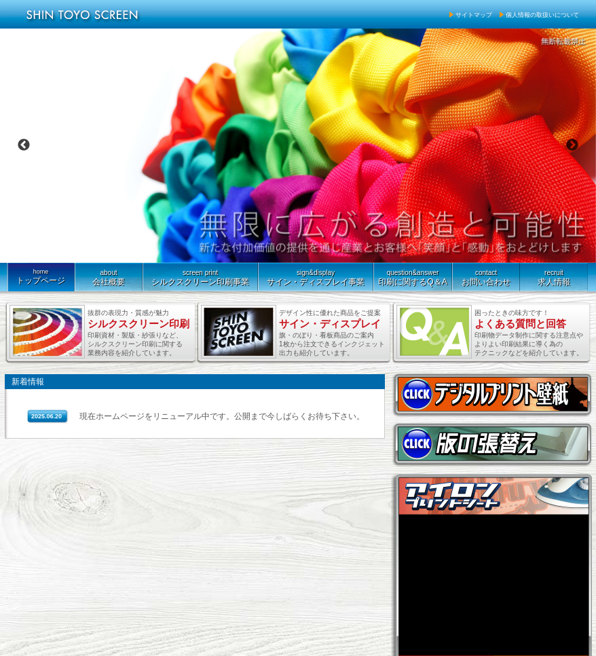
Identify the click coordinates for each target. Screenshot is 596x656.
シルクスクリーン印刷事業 (200, 275)
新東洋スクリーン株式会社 (86, 14)
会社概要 (109, 275)
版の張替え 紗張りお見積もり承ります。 (492, 444)
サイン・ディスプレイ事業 (315, 275)
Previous (24, 145)
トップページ (41, 274)
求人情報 (554, 275)
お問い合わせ (486, 275)
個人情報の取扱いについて (542, 15)
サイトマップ (473, 15)
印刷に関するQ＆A (412, 275)
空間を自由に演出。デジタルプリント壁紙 (492, 394)
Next (572, 145)
